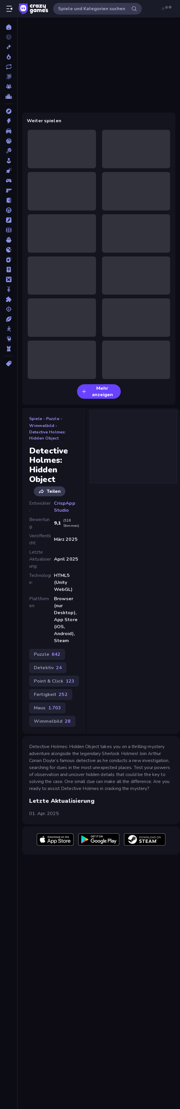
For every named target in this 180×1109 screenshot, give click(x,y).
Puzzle (52, 418)
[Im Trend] (8, 57)
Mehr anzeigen (97, 391)
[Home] (8, 27)
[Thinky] (8, 339)
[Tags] (8, 364)
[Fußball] (8, 230)
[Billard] (8, 151)
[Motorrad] (8, 289)
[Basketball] (8, 141)
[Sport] (8, 319)
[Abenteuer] (8, 111)
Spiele (35, 418)
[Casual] (8, 161)
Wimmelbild (41, 425)
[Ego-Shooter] (8, 190)
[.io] (8, 250)
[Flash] (8, 220)
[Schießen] (8, 309)
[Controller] (8, 180)
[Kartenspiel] (8, 260)
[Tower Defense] (8, 349)
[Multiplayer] (8, 86)
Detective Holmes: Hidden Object (47, 435)
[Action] (8, 121)
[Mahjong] (8, 269)
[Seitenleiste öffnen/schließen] (9, 9)
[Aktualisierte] (8, 67)
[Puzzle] (8, 299)
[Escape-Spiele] (8, 200)
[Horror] (8, 240)
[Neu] (8, 47)
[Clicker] (8, 171)
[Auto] (8, 131)
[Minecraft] (8, 279)
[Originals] (8, 77)
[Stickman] (8, 329)
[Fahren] (8, 210)
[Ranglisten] (8, 96)
